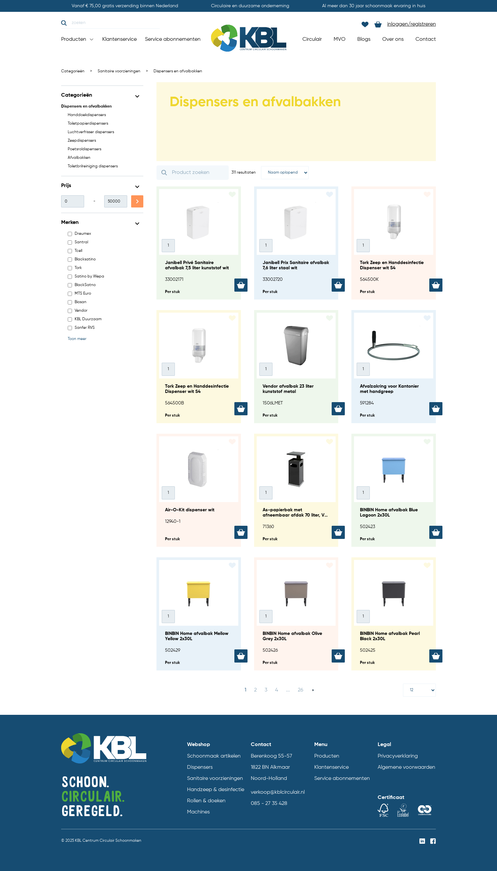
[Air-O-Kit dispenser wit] (198, 490)
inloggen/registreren (411, 24)
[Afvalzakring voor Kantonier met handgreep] (393, 366)
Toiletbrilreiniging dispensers (93, 166)
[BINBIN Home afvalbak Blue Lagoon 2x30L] (393, 490)
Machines (198, 812)
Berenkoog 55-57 (271, 756)
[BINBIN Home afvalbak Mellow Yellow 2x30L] (198, 613)
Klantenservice (119, 39)
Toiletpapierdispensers (88, 124)
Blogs (363, 39)
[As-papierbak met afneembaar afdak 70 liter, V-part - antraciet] (296, 490)
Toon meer (77, 339)
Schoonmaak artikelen (214, 756)
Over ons (393, 39)
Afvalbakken (79, 158)
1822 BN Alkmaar (270, 767)
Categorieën (72, 71)
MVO (339, 39)
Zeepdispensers (82, 141)
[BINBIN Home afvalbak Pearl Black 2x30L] (393, 613)
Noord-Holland (269, 778)
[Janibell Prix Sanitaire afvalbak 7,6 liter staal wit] (296, 243)
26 (300, 690)
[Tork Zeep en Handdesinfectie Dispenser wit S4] (393, 243)
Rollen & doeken (206, 801)
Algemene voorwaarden (406, 767)
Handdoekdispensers (87, 115)
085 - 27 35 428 (269, 803)
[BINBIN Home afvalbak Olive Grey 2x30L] (296, 613)
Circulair (312, 39)
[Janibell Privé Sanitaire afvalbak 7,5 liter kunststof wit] (198, 243)
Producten (77, 39)
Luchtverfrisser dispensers (91, 132)
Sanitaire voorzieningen (119, 71)
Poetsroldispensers (84, 149)
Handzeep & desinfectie (215, 789)
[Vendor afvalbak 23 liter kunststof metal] (296, 366)
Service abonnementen (173, 39)
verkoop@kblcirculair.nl (278, 792)
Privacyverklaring (398, 756)
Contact (425, 39)
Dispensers (200, 767)
